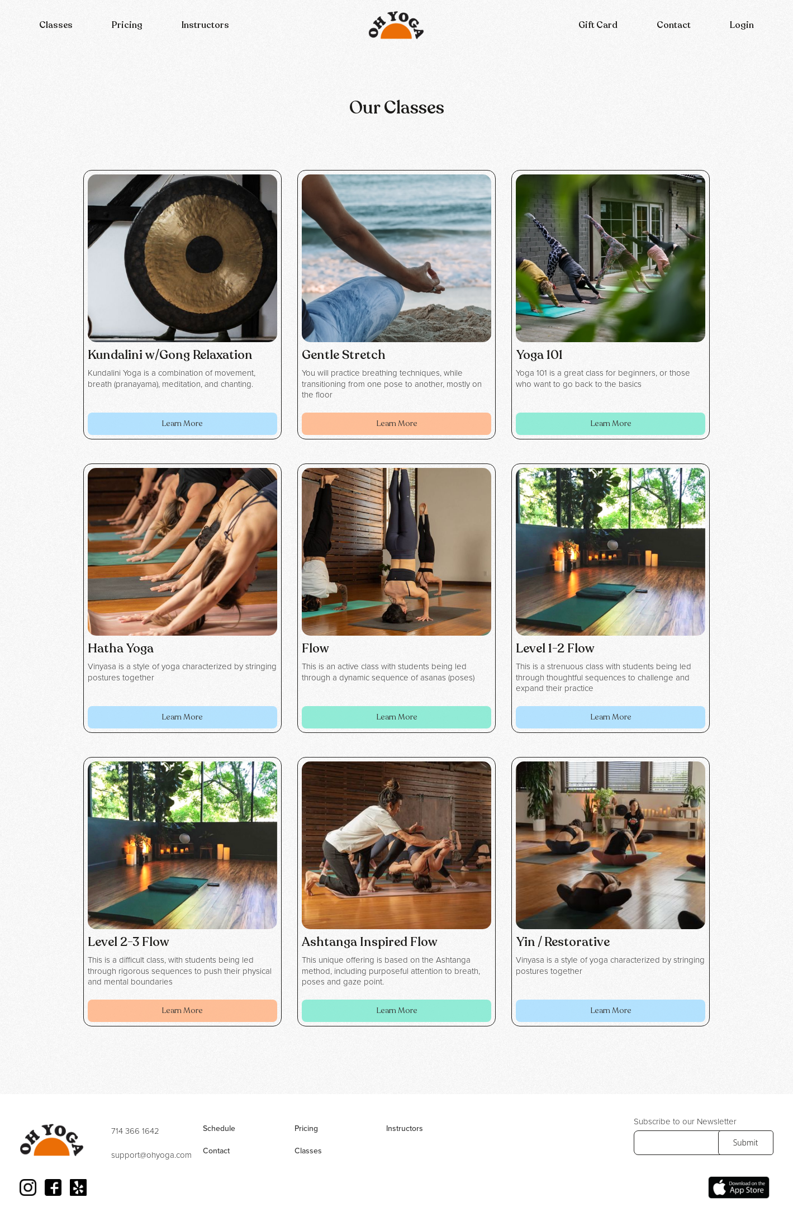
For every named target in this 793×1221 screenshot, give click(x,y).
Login (742, 25)
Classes (56, 25)
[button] (56, 25)
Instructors (205, 25)
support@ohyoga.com (151, 1155)
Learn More (182, 423)
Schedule (219, 1129)
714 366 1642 (135, 1131)
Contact (674, 25)
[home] (396, 25)
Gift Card (598, 25)
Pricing (127, 25)
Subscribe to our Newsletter (685, 1122)
